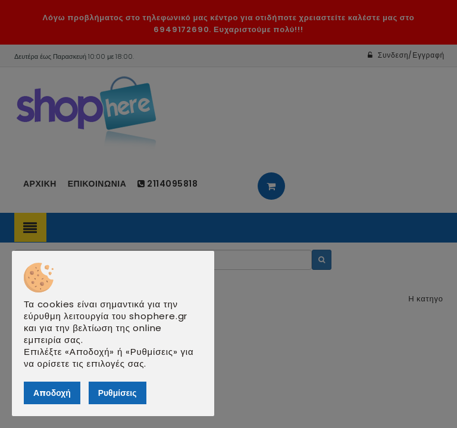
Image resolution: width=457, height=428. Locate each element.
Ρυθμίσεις (117, 393)
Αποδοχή (52, 393)
